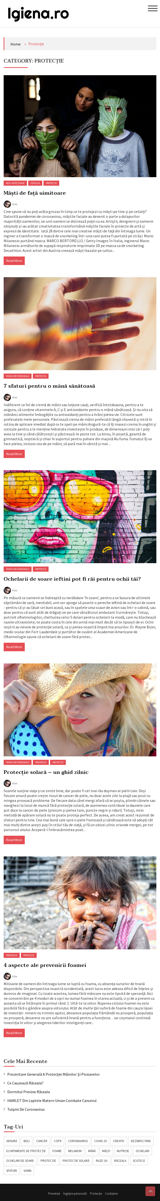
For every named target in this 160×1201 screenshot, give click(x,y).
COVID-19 (35, 183)
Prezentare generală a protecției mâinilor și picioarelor (53, 1074)
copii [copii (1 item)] (57, 1141)
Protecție (51, 183)
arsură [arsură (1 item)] (11, 1141)
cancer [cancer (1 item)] (41, 1141)
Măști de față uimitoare (35, 193)
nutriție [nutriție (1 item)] (123, 1151)
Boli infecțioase (15, 183)
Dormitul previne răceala (28, 1091)
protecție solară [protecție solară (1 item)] (76, 1161)
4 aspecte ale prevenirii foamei (45, 965)
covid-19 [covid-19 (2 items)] (100, 1141)
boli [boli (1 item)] (27, 1141)
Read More (14, 260)
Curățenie (113, 1194)
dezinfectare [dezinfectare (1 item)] (141, 1141)
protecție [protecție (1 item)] (48, 1161)
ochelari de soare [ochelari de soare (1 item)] (20, 1161)
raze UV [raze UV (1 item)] (102, 1161)
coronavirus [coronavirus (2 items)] (78, 1141)
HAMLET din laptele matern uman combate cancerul (52, 1100)
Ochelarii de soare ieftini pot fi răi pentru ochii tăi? (72, 579)
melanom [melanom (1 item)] (75, 1151)
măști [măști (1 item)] (106, 1151)
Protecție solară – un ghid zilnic (46, 772)
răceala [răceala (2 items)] (120, 1161)
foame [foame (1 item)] (57, 1151)
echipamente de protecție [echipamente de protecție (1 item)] (26, 1151)
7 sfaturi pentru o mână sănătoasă (49, 386)
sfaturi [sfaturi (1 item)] (11, 1171)
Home (15, 44)
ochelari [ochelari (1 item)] (142, 1151)
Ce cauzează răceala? (25, 1083)
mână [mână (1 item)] (92, 1151)
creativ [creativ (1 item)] (118, 1141)
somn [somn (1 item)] (27, 1171)
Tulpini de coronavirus (26, 1109)
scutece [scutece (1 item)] (139, 1161)
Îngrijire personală (17, 376)
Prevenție (40, 762)
